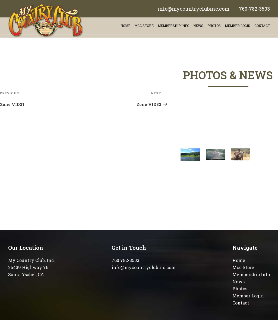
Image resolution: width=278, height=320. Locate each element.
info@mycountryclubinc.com (193, 8)
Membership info (173, 25)
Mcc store (144, 25)
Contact (240, 303)
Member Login (237, 25)
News (198, 25)
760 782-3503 (125, 260)
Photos (214, 25)
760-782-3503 (254, 8)
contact (262, 25)
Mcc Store (243, 267)
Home (125, 25)
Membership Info (251, 274)
